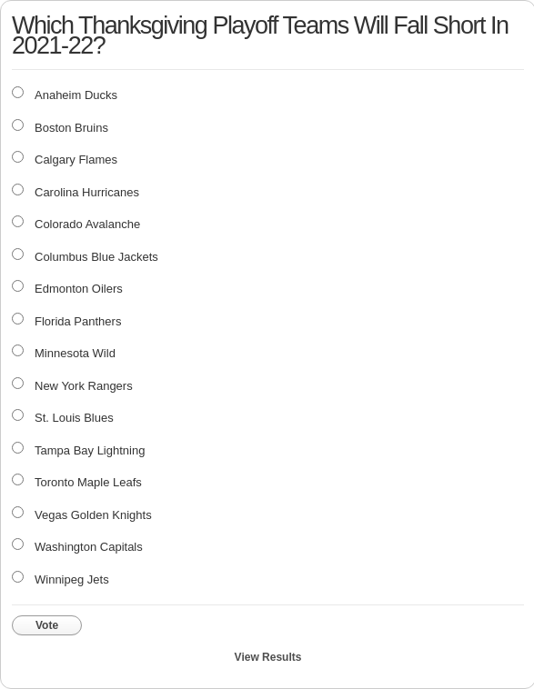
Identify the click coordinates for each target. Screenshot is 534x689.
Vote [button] (46, 625)
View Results (268, 657)
